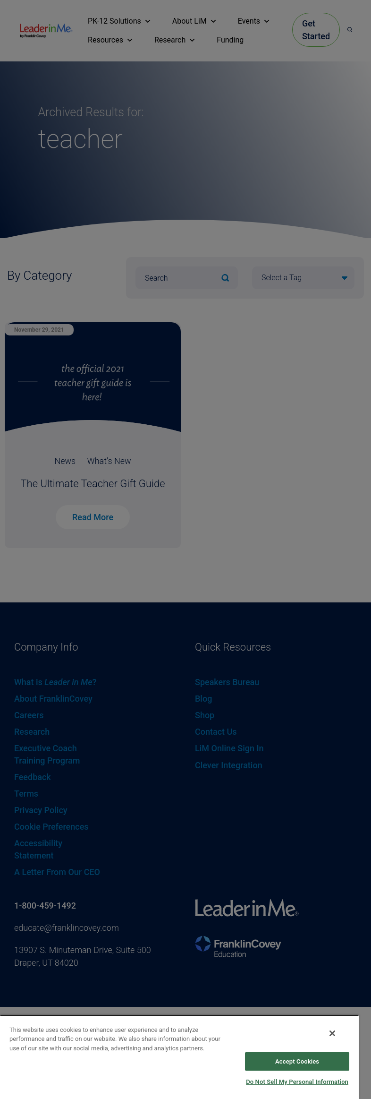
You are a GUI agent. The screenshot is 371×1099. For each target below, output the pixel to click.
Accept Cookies (297, 1061)
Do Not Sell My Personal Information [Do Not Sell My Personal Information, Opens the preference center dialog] (297, 1081)
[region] (179, 1057)
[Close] (332, 1033)
